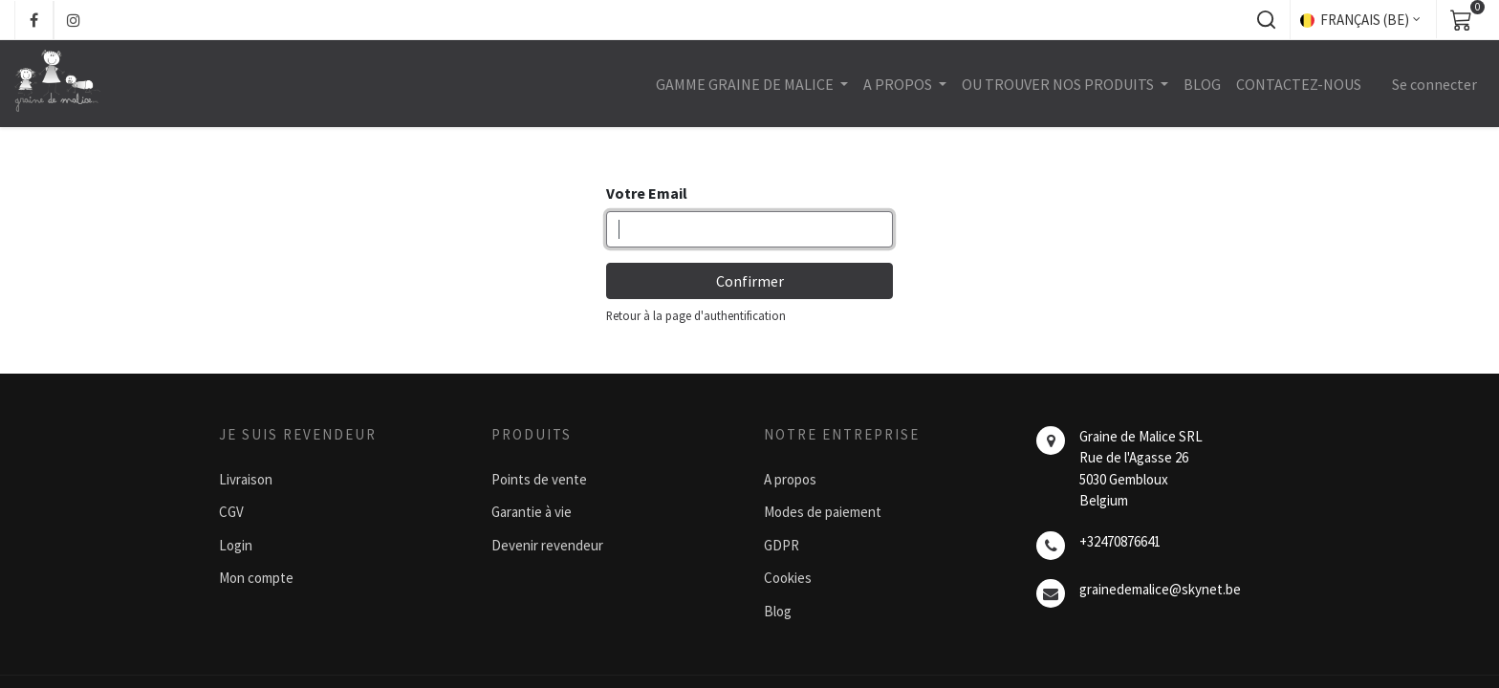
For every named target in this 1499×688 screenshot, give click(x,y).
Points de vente (539, 479)
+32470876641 (1120, 541)
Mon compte (256, 578)
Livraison (245, 479)
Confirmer (750, 280)
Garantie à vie (531, 512)
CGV (231, 512)
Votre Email (646, 193)
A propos (790, 479)
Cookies (788, 578)
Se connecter (1434, 84)
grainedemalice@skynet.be (1160, 589)
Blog (778, 611)
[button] (1266, 20)
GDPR (781, 545)
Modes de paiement (822, 512)
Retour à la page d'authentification (696, 315)
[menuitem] (1202, 84)
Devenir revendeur (547, 545)
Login (235, 545)
